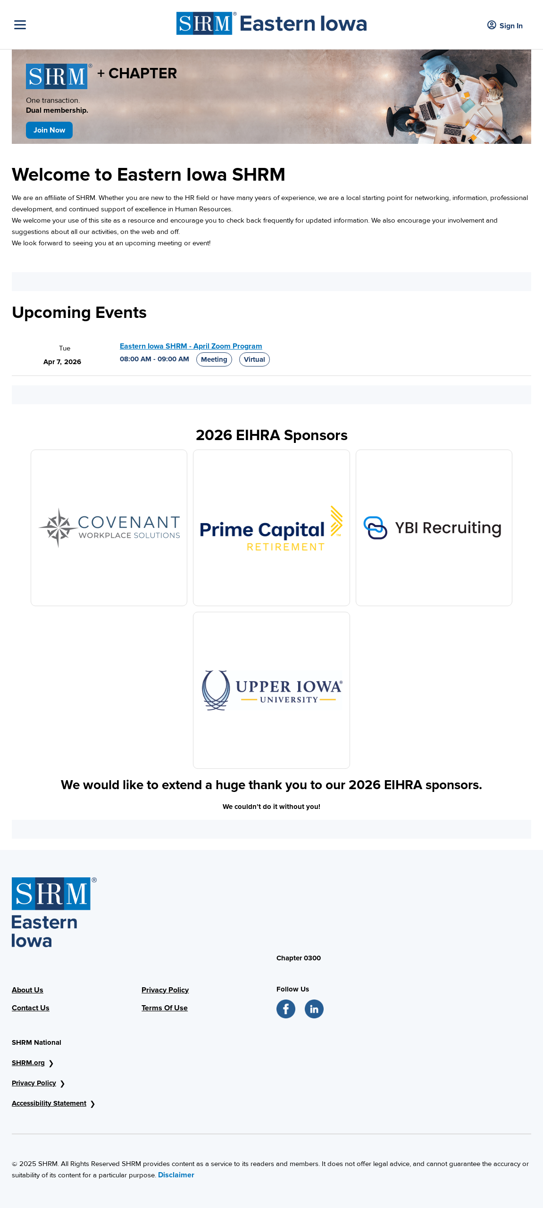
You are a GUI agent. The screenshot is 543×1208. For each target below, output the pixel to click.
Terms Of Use (165, 1008)
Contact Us (31, 1008)
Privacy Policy (165, 990)
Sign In (505, 25)
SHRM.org (28, 1062)
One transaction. (70, 105)
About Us (27, 990)
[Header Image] (271, 21)
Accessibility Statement (49, 1103)
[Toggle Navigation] (92, 24)
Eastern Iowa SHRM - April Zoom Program (191, 346)
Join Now (49, 130)
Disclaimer (176, 1175)
